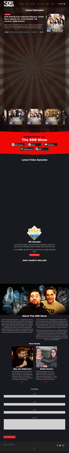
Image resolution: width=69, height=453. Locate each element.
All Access (32, 3)
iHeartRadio (51, 144)
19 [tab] (51, 125)
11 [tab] (35, 125)
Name (34, 393)
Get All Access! (34, 254)
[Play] (6, 32)
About (47, 3)
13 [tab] (39, 125)
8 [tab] (29, 125)
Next (65, 117)
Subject (34, 410)
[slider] (19, 32)
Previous (3, 117)
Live (38, 3)
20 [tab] (53, 125)
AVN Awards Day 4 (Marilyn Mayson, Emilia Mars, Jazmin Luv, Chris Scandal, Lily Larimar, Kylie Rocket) (24, 18)
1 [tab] (15, 125)
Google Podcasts (27, 148)
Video (27, 3)
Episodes (21, 4)
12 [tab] (37, 125)
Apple (18, 144)
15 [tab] (43, 125)
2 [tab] (17, 125)
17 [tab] (47, 125)
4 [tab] (21, 125)
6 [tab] (25, 125)
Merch (42, 3)
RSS (42, 148)
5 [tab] (23, 125)
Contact (52, 3)
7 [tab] (27, 125)
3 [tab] (19, 125)
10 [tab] (33, 125)
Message (34, 418)
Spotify (34, 144)
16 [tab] (45, 125)
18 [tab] (49, 125)
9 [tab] (31, 125)
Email (34, 401)
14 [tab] (41, 125)
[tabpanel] (34, 117)
